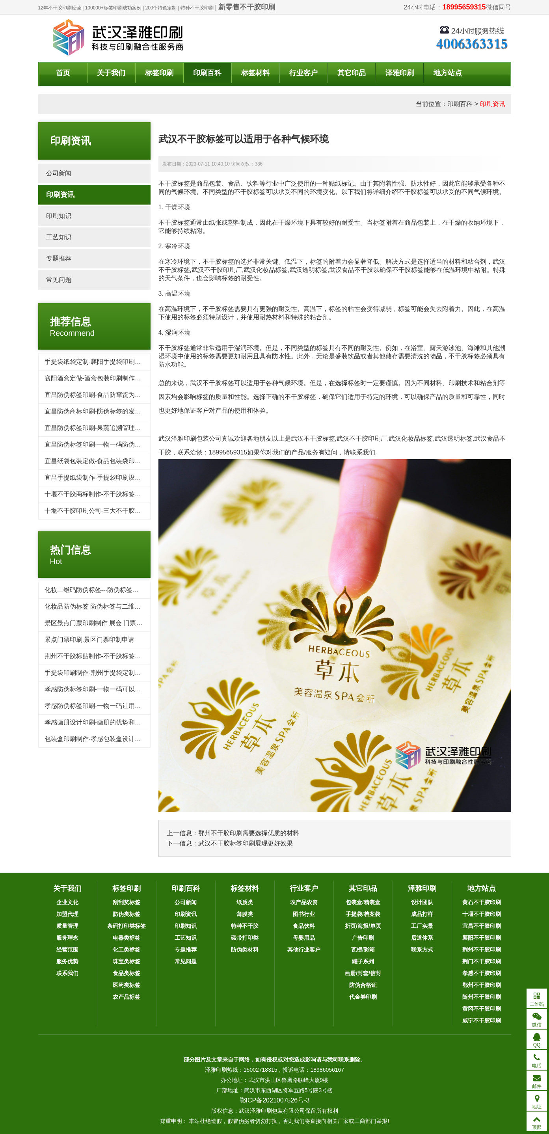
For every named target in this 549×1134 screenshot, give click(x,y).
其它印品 (351, 73)
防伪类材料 (245, 949)
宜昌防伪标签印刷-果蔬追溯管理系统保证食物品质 (115, 428)
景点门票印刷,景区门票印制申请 (89, 639)
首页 (63, 73)
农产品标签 (126, 997)
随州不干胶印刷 (481, 997)
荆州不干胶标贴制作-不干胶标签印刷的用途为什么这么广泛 (127, 656)
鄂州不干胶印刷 (481, 985)
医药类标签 (126, 985)
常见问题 (58, 279)
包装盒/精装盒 (363, 902)
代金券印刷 (363, 997)
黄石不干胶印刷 (481, 902)
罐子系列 (363, 961)
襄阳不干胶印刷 (481, 938)
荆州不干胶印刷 (481, 949)
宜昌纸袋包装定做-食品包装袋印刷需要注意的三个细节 (121, 461)
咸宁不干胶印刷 (481, 1020)
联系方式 (422, 949)
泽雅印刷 (399, 73)
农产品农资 (304, 902)
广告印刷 (363, 938)
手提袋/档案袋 (363, 914)
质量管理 (67, 926)
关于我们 (111, 73)
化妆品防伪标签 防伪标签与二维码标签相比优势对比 (118, 606)
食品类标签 (126, 973)
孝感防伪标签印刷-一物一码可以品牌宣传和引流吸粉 (118, 689)
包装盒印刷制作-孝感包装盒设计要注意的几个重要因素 (121, 739)
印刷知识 (58, 215)
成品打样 (422, 914)
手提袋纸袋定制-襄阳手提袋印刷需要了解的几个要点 (118, 361)
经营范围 (67, 949)
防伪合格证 (363, 985)
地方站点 (448, 73)
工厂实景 (422, 926)
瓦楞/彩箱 (363, 949)
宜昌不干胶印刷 (481, 926)
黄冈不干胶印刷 (481, 1009)
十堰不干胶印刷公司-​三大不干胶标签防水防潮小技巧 (118, 510)
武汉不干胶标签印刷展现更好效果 (245, 843)
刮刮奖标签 (126, 902)
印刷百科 (207, 73)
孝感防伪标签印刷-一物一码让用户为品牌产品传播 (115, 705)
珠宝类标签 (126, 961)
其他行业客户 (303, 949)
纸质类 (244, 902)
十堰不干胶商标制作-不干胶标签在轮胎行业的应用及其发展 (127, 494)
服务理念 (67, 938)
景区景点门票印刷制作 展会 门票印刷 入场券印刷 (113, 623)
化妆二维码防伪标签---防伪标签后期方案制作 (108, 590)
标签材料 (255, 73)
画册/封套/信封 (363, 973)
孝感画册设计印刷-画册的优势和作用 (96, 722)
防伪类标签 (126, 914)
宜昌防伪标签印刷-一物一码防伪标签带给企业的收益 (118, 444)
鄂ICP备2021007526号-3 (275, 1100)
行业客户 (303, 73)
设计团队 (422, 902)
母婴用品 (304, 938)
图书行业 (304, 914)
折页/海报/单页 (363, 926)
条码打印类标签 (126, 926)
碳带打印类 (245, 938)
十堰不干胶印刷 (481, 914)
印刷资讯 (492, 104)
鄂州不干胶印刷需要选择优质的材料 (248, 833)
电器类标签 (126, 938)
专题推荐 (58, 258)
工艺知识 (58, 237)
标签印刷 (159, 73)
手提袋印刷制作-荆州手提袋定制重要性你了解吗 (112, 672)
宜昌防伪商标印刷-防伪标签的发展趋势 (99, 411)
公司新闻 (58, 173)
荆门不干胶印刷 (481, 961)
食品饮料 (304, 926)
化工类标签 (126, 949)
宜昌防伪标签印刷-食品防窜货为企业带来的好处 (112, 394)
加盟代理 (67, 914)
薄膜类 (244, 914)
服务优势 (67, 961)
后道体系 (422, 938)
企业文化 (67, 902)
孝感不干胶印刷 (481, 973)
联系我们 (67, 973)
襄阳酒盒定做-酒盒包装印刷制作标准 (96, 378)
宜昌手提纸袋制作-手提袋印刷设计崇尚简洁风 (109, 477)
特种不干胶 (245, 926)
